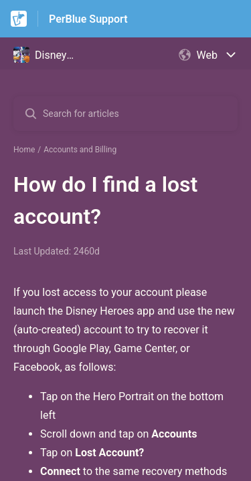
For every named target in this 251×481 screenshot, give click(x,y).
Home (24, 149)
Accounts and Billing (80, 149)
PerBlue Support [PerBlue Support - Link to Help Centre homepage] (88, 19)
